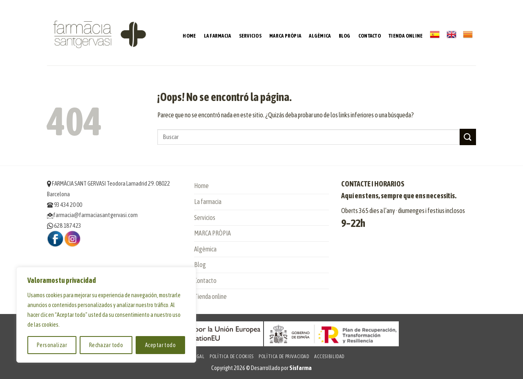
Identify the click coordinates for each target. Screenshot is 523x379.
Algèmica (320, 36)
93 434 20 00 (64, 204)
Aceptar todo (160, 345)
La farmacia (217, 36)
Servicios (250, 36)
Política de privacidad (284, 356)
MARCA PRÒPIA (285, 36)
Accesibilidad (329, 356)
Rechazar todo (106, 345)
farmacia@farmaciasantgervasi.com (92, 214)
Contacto (369, 36)
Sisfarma (300, 368)
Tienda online (405, 36)
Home (189, 36)
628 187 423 (64, 225)
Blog (345, 36)
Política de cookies (232, 356)
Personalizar (52, 345)
